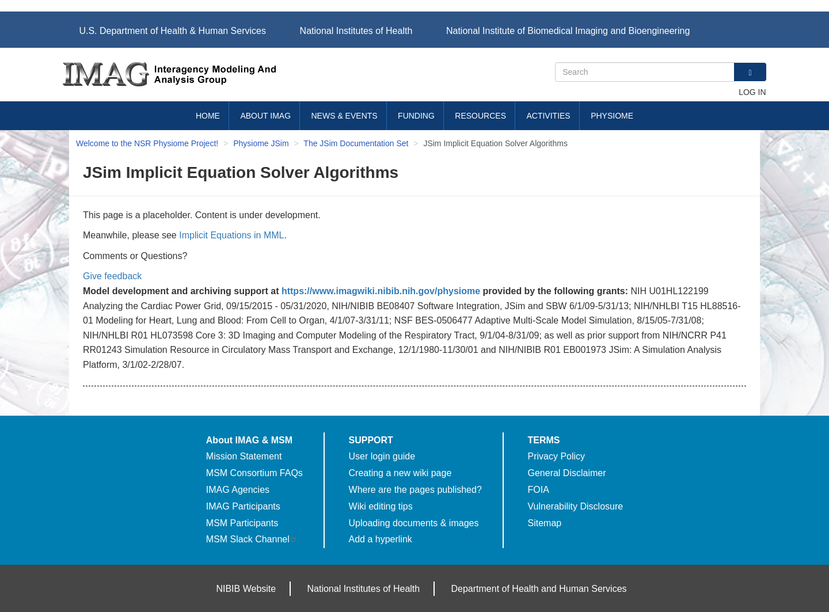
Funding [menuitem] (416, 115)
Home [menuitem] (208, 115)
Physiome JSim (260, 143)
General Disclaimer (567, 473)
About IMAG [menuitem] (265, 115)
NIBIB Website (246, 589)
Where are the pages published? (415, 490)
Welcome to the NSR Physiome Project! (147, 143)
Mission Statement (244, 456)
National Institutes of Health (356, 31)
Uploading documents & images (414, 523)
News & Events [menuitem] (344, 115)
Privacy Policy (556, 456)
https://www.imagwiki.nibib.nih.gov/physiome (381, 291)
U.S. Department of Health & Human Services (172, 31)
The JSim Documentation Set (355, 143)
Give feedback (112, 276)
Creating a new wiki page (400, 473)
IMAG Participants (243, 506)
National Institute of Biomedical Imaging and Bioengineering (568, 31)
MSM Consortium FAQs (254, 473)
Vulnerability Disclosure (575, 506)
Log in (752, 92)
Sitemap (545, 523)
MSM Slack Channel (252, 539)
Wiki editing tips (381, 506)
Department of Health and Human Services (539, 589)
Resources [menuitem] (480, 115)
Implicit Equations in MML (231, 235)
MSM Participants (242, 523)
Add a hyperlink (380, 539)
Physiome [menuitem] (612, 115)
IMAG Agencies (237, 490)
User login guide (382, 456)
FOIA (538, 490)
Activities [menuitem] (548, 115)
